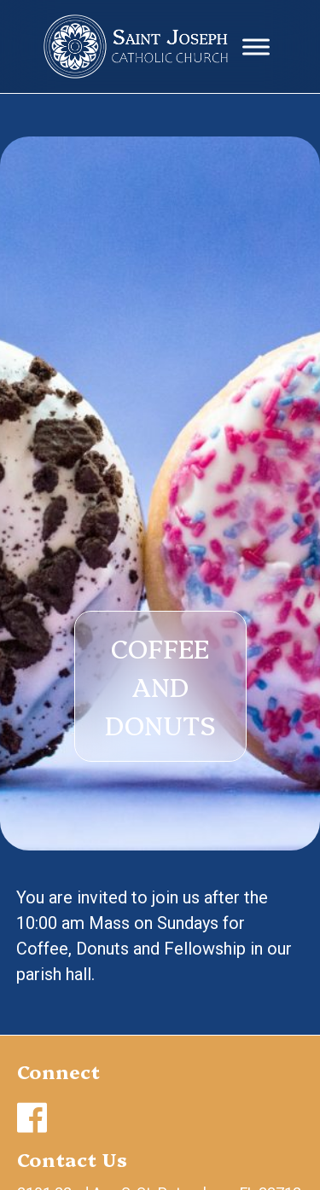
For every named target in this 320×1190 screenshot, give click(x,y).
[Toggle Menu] (256, 46)
